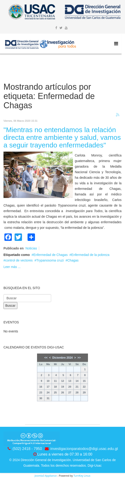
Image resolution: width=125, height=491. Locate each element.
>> (79, 357)
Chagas (72, 260)
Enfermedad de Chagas (50, 255)
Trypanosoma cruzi (50, 260)
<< (46, 357)
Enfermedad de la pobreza (90, 255)
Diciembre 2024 (62, 357)
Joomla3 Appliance (46, 475)
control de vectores (19, 260)
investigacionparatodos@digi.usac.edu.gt (84, 449)
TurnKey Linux (81, 475)
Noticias (31, 248)
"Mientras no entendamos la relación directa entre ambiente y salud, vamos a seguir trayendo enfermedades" (62, 137)
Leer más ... (12, 267)
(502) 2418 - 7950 (27, 449)
